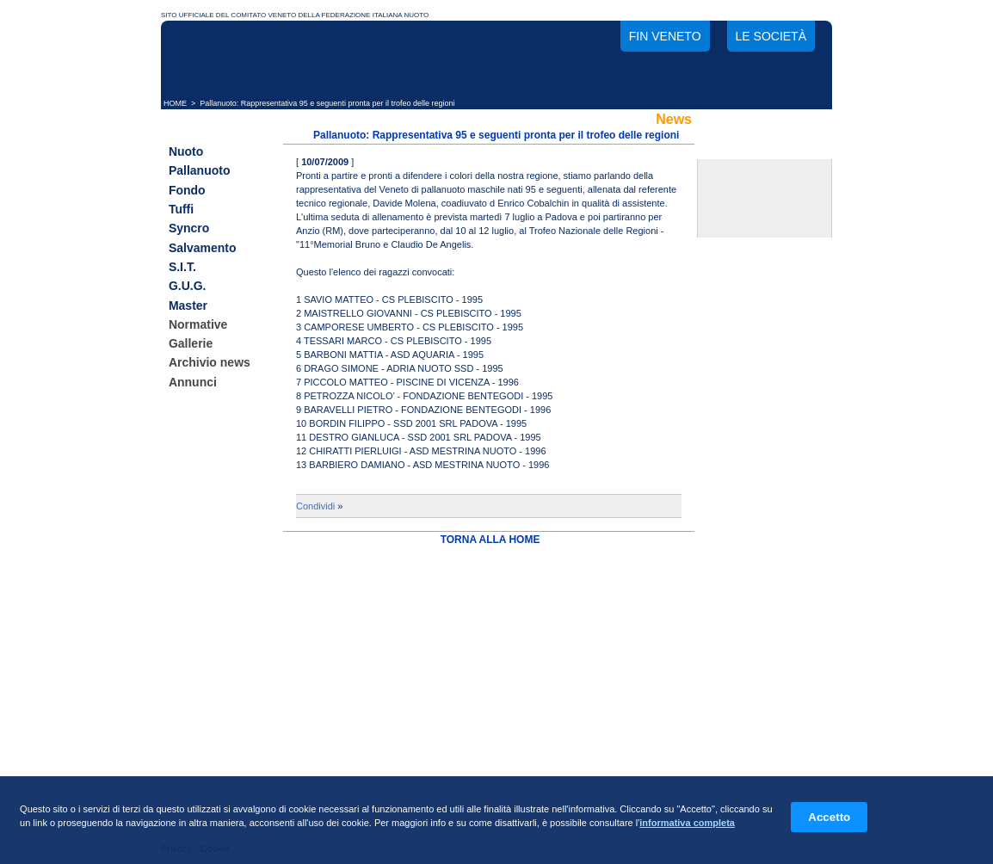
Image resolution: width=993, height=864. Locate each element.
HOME (175, 103)
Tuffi (181, 209)
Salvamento (203, 248)
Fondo (187, 190)
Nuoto (186, 151)
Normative (198, 324)
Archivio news (209, 363)
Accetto (829, 817)
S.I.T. (182, 267)
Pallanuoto (200, 171)
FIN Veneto (665, 36)
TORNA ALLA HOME (490, 540)
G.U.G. (188, 286)
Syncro (189, 229)
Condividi (315, 506)
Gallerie (191, 343)
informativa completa (687, 823)
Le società (771, 36)
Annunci (193, 382)
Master (188, 305)
